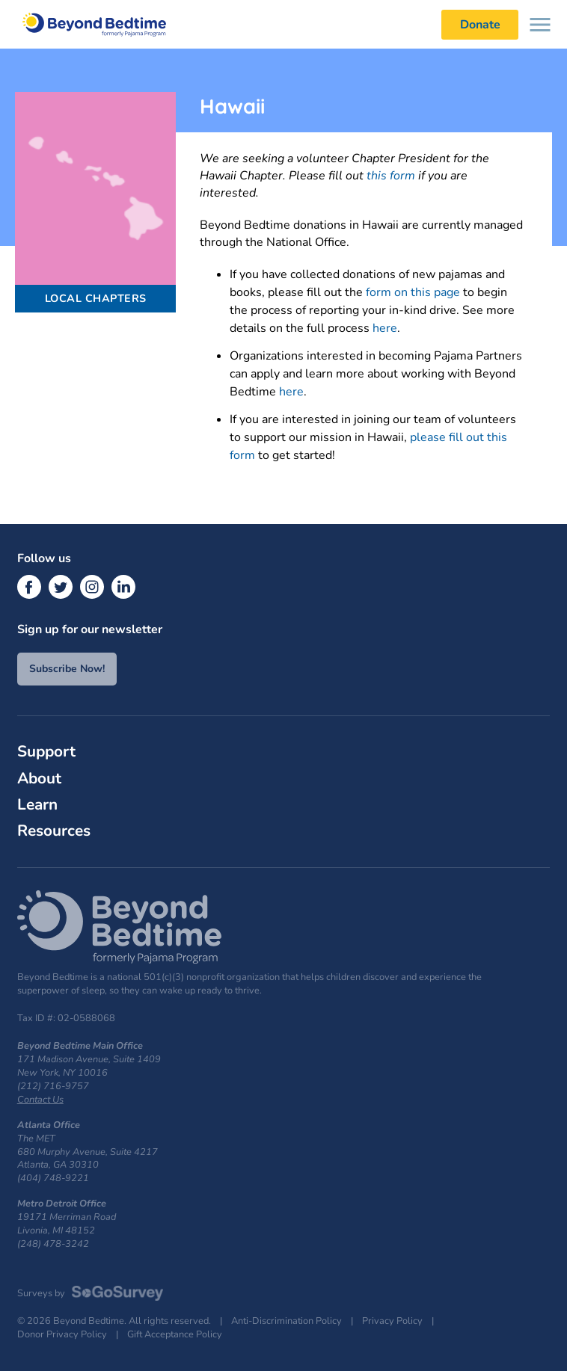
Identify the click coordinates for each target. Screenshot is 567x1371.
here (385, 328)
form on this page (413, 292)
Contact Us (40, 1099)
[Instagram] (92, 587)
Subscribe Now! (67, 669)
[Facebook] (29, 587)
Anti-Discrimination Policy (286, 1321)
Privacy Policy (392, 1321)
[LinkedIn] (123, 587)
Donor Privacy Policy (62, 1334)
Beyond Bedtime (101, 24)
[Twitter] (61, 587)
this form (391, 175)
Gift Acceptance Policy (174, 1334)
